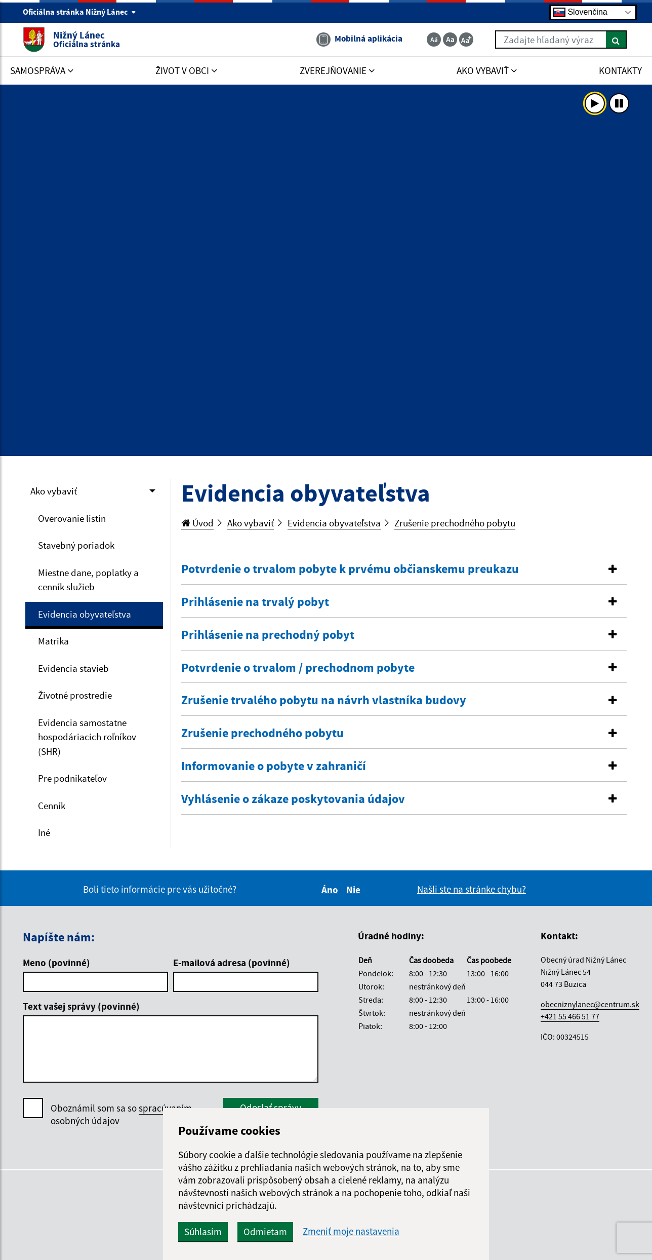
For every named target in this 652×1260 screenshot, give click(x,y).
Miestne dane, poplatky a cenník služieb (88, 579)
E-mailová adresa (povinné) (231, 963)
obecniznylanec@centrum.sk (590, 1004)
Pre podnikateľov (72, 778)
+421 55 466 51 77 (570, 1016)
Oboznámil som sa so (121, 1114)
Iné (44, 832)
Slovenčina (580, 12)
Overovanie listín (72, 518)
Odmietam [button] (265, 1232)
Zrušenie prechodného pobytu (454, 523)
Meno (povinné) (56, 963)
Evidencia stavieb (73, 668)
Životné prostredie (75, 695)
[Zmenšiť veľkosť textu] (434, 39)
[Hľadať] (616, 39)
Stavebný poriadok (76, 545)
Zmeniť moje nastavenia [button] (351, 1231)
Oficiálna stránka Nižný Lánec (79, 12)
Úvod (197, 523)
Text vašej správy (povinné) (81, 1006)
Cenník (51, 805)
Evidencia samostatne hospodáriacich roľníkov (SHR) (87, 736)
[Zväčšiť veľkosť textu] (466, 39)
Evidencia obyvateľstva (84, 614)
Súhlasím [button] (203, 1232)
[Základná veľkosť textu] (450, 39)
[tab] (404, 569)
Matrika (53, 641)
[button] (404, 569)
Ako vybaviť (53, 491)
